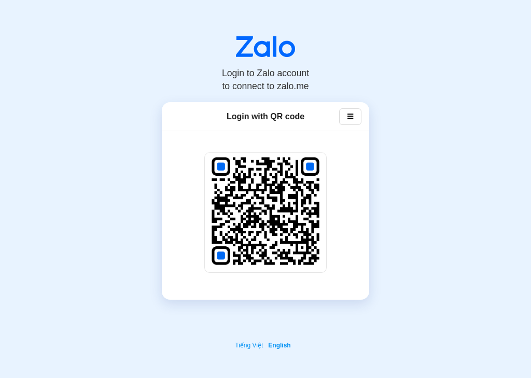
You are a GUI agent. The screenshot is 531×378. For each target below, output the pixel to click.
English (279, 345)
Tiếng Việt (249, 345)
